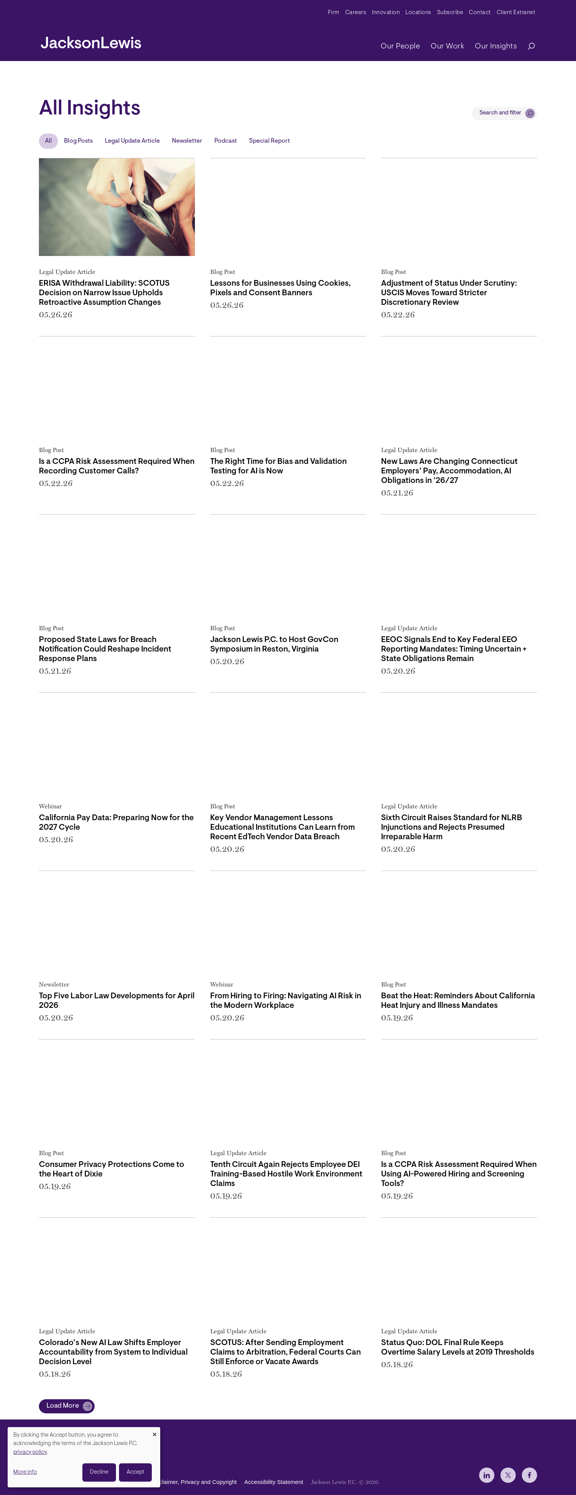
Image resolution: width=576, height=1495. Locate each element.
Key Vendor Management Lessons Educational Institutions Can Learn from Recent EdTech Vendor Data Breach (282, 827)
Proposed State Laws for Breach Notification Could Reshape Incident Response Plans (105, 649)
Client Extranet (516, 13)
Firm (333, 13)
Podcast (225, 141)
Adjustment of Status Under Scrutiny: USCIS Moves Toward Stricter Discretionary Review (449, 293)
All (48, 141)
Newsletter (187, 141)
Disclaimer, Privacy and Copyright (194, 1482)
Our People (400, 46)
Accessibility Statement (273, 1482)
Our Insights (496, 46)
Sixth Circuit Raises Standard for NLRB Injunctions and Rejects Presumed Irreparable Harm (451, 827)
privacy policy (30, 1452)
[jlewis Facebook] (529, 1475)
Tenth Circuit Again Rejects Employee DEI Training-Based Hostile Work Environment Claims (286, 1174)
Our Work (447, 46)
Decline (99, 1472)
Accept (135, 1472)
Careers (356, 13)
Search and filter (500, 113)
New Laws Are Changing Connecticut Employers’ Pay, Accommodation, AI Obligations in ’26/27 (449, 471)
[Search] (527, 47)
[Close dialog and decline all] (154, 1432)
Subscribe (450, 13)
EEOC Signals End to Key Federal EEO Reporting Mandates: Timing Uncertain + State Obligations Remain (454, 649)
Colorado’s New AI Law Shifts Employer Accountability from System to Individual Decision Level (113, 1352)
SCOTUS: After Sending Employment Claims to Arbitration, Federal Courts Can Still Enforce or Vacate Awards (285, 1352)
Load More (63, 1406)
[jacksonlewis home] (91, 40)
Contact (480, 13)
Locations (418, 13)
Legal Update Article (132, 141)
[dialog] (84, 1457)
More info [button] (25, 1472)
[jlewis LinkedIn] (486, 1475)
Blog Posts (78, 141)
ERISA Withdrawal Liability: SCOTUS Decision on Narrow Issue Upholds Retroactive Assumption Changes (104, 293)
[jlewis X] (508, 1475)
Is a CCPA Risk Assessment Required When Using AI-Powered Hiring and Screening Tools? (459, 1174)
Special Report (269, 141)
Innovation (386, 13)
